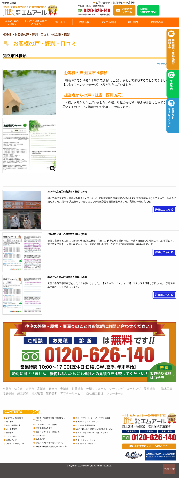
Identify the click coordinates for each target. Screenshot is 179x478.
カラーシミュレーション (86, 440)
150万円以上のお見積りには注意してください (94, 429)
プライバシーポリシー (15, 444)
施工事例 (9, 422)
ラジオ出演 (40, 435)
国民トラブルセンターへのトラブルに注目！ (94, 418)
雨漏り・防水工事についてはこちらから (92, 433)
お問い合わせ (103, 2)
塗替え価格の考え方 (44, 428)
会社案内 (9, 433)
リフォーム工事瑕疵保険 (86, 425)
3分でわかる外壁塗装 (14, 418)
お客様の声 (40, 439)
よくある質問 (11, 429)
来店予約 (130, 2)
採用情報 (118, 2)
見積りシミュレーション (86, 444)
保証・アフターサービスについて (49, 443)
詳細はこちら (164, 209)
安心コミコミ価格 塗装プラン (48, 432)
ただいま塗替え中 (13, 425)
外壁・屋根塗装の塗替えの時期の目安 (51, 446)
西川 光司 (114, 95)
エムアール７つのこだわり (47, 424)
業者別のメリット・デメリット (88, 422)
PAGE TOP (169, 469)
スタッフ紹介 (11, 436)
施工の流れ (80, 436)
